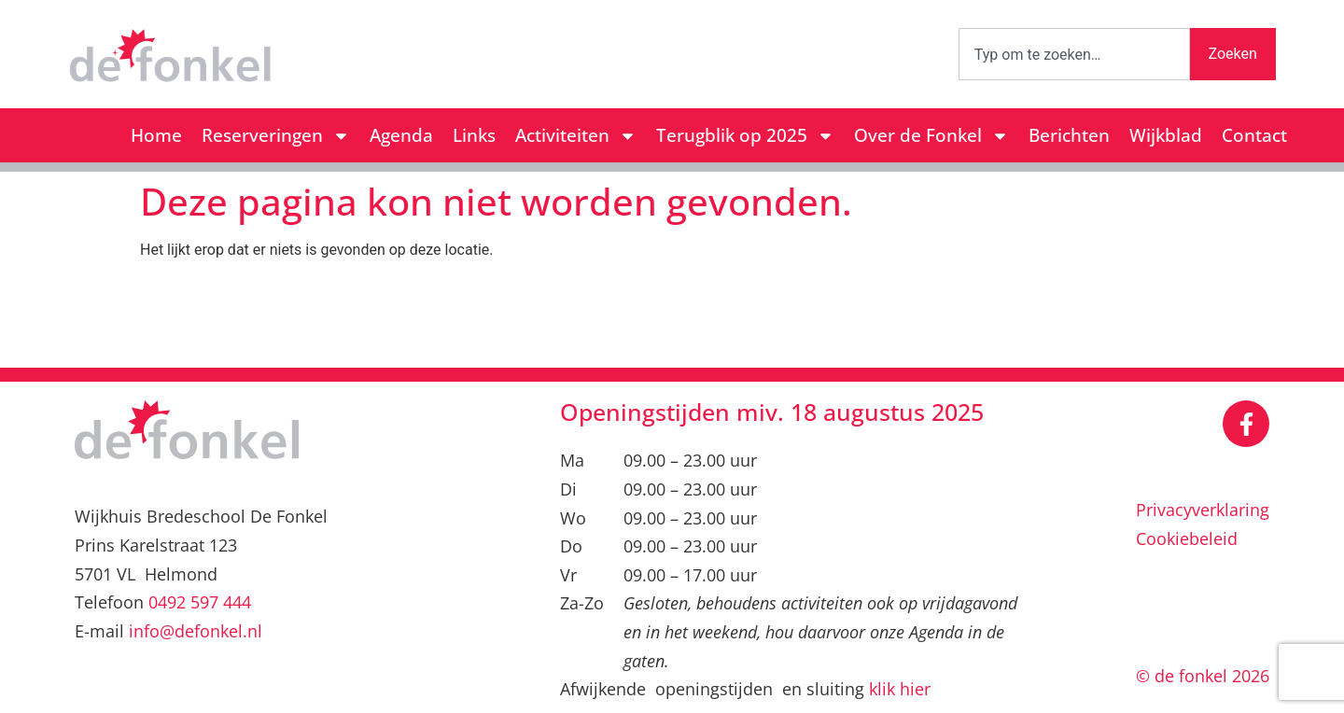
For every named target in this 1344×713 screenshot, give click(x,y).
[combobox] (1074, 54)
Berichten (1069, 135)
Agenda (401, 135)
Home (156, 135)
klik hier (900, 689)
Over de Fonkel (931, 136)
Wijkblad (1165, 135)
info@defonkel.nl (195, 631)
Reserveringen (276, 136)
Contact (1254, 135)
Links (474, 135)
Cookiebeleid (1187, 538)
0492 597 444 (199, 602)
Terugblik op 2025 (745, 136)
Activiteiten (576, 136)
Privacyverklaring (1202, 509)
